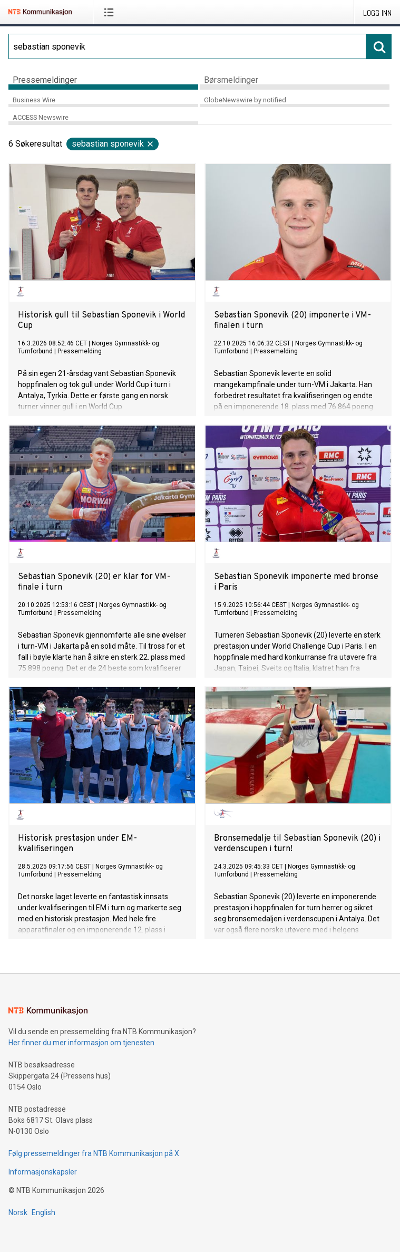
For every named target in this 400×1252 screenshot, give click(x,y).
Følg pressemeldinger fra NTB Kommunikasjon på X (93, 1153)
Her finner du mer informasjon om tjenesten (81, 1042)
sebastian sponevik (113, 144)
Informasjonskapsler (42, 1172)
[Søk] (187, 46)
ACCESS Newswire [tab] (41, 117)
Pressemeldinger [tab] (45, 80)
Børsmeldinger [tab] (231, 80)
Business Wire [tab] (34, 100)
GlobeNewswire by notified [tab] (245, 100)
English (43, 1212)
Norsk (17, 1212)
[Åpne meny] (111, 12)
